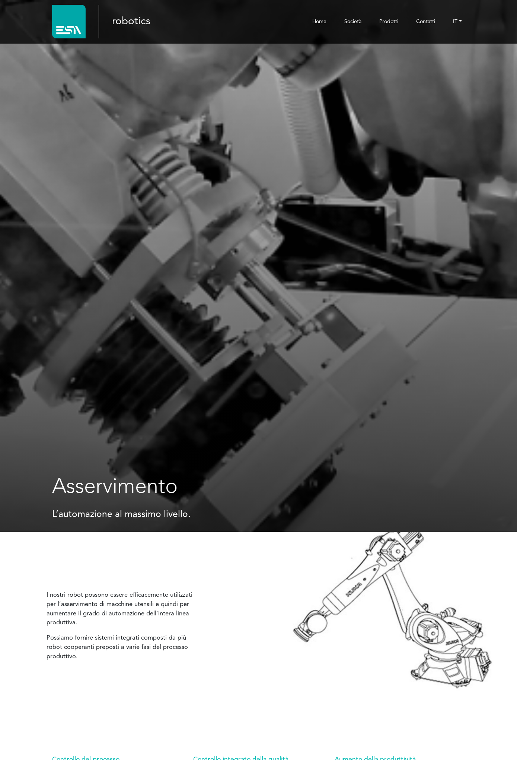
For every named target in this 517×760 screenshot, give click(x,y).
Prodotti (388, 21)
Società (352, 21)
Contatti (425, 21)
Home (319, 21)
